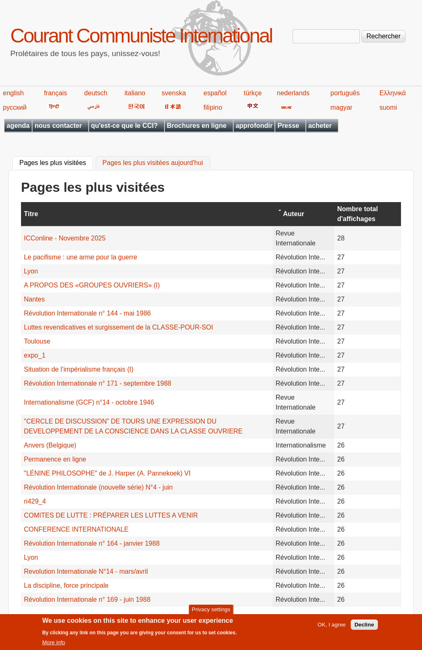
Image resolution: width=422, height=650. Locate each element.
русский (14, 107)
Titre (31, 213)
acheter (320, 125)
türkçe (253, 93)
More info (53, 645)
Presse (288, 125)
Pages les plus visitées (56, 162)
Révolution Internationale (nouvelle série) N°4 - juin (98, 487)
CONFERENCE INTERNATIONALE (76, 529)
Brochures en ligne (197, 125)
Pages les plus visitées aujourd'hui (153, 163)
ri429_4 (35, 501)
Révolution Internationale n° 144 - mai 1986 (87, 313)
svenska (174, 93)
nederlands (293, 93)
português (345, 93)
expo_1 (35, 355)
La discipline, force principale (66, 585)
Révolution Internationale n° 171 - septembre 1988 (97, 383)
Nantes (34, 299)
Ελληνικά (393, 93)
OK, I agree (332, 627)
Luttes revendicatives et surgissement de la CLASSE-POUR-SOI (118, 327)
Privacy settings (211, 611)
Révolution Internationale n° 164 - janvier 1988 (91, 543)
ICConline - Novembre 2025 (65, 238)
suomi (388, 107)
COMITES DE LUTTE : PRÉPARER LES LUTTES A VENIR (111, 515)
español (215, 93)
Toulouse (37, 341)
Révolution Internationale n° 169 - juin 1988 (87, 599)
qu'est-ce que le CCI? (124, 125)
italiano (134, 93)
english (13, 93)
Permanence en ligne (55, 459)
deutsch (95, 93)
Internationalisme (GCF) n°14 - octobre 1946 (89, 402)
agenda (18, 125)
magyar (341, 107)
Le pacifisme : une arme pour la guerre (80, 257)
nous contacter (58, 125)
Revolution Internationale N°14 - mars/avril (86, 571)
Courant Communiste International (141, 36)
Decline (364, 627)
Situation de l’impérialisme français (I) (79, 369)
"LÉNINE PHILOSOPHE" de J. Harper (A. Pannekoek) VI (107, 473)
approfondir (254, 125)
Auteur (294, 213)
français (55, 93)
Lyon (31, 271)
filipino (213, 107)
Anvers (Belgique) (50, 445)
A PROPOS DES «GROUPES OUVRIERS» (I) (92, 285)
